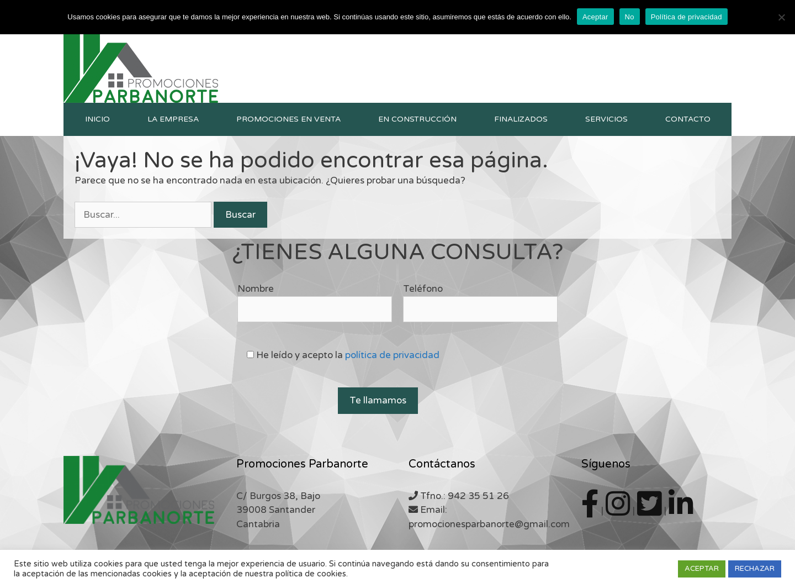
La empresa (173, 119)
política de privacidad (392, 355)
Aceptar (595, 17)
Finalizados (521, 119)
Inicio (97, 119)
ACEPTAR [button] (702, 568)
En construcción (417, 119)
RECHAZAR (755, 568)
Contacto (688, 119)
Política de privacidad (686, 17)
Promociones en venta (288, 119)
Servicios (606, 119)
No (629, 17)
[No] (781, 17)
